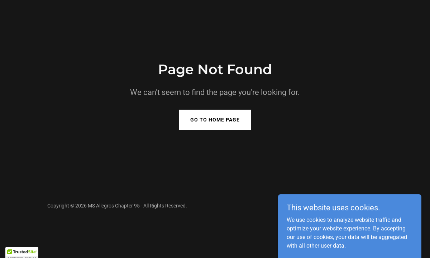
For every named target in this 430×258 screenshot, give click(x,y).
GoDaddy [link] (372, 206)
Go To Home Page (215, 120)
